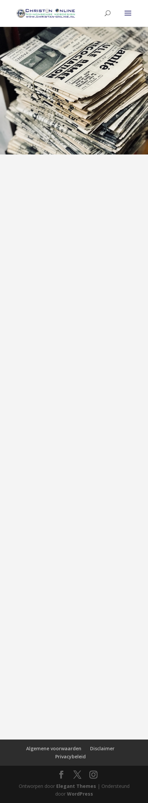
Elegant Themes (76, 786)
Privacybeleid (70, 756)
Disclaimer (102, 748)
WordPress (80, 794)
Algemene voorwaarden (53, 748)
